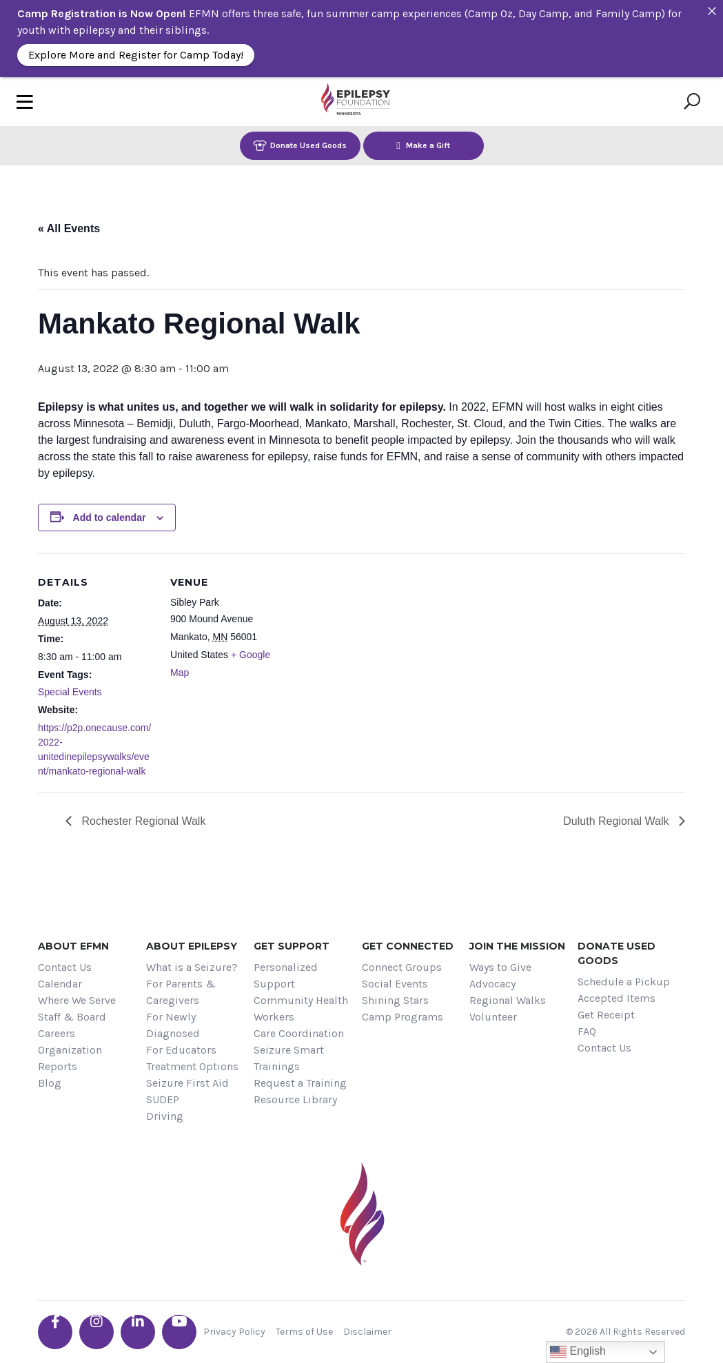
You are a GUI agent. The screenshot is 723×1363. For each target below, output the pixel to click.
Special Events (70, 691)
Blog (49, 1082)
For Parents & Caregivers (181, 992)
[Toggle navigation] (25, 102)
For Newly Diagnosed (173, 1025)
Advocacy (492, 983)
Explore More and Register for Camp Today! (135, 54)
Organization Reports (70, 1058)
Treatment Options (192, 1066)
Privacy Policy (234, 1332)
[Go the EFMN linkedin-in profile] (138, 1332)
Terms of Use (304, 1332)
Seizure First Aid (187, 1082)
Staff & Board (72, 1016)
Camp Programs (402, 1016)
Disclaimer (367, 1332)
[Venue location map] (375, 648)
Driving (164, 1116)
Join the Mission (517, 946)
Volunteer (493, 1016)
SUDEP (162, 1099)
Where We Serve (77, 1000)
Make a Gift (423, 145)
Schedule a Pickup (624, 981)
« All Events (69, 228)
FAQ (587, 1031)
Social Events (395, 983)
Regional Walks (507, 1000)
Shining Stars (395, 1000)
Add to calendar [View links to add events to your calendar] (109, 517)
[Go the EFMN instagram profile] (96, 1332)
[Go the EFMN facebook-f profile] (55, 1332)
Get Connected (408, 946)
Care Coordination (299, 1033)
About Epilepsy (191, 946)
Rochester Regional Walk (142, 821)
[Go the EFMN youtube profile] (179, 1332)
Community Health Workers (301, 1008)
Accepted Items (616, 998)
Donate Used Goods (300, 145)
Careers (56, 1033)
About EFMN (73, 946)
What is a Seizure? (192, 967)
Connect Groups (402, 967)
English (578, 1352)
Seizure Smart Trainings (289, 1058)
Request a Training (300, 1082)
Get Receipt (606, 1014)
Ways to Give (500, 967)
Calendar (60, 983)
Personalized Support (286, 975)
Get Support (291, 946)
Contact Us (65, 967)
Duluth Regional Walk (617, 821)
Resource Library (295, 1099)
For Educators (181, 1049)
